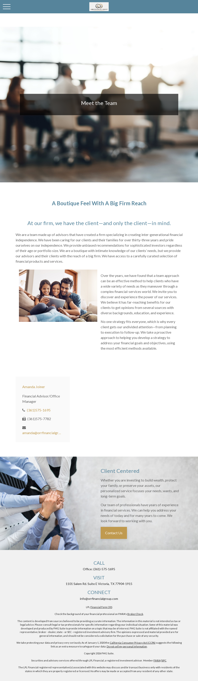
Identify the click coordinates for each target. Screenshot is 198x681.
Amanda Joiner (33, 387)
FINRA (156, 660)
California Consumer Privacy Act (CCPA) (132, 642)
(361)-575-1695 (104, 569)
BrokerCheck (135, 613)
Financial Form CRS (101, 607)
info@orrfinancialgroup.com (99, 598)
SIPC (163, 660)
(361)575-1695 (39, 410)
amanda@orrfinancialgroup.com (41, 433)
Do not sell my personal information (127, 646)
